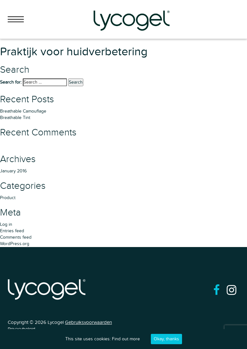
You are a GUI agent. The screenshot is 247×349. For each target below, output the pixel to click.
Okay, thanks (166, 339)
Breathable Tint (15, 117)
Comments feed (16, 237)
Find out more (126, 339)
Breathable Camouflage (23, 111)
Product (7, 197)
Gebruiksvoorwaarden (88, 322)
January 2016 (13, 171)
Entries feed (12, 231)
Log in (6, 224)
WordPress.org (14, 243)
